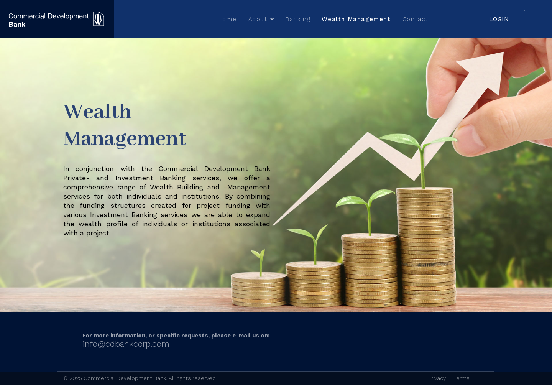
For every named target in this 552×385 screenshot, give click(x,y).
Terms (461, 378)
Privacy (437, 378)
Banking (298, 19)
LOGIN (499, 19)
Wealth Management (356, 19)
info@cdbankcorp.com (125, 344)
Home (227, 19)
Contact (415, 19)
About (258, 19)
